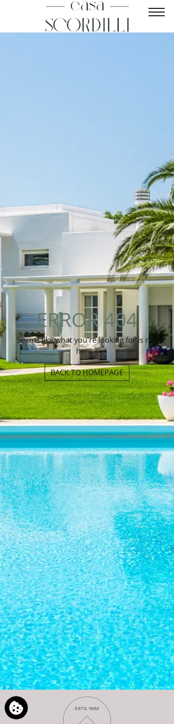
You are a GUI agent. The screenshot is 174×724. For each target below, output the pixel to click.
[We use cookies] (16, 707)
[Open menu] (156, 12)
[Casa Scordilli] (87, 16)
